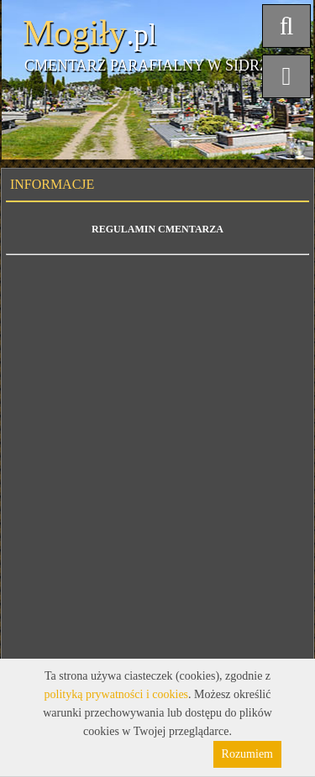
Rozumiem (247, 754)
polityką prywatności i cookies (116, 694)
